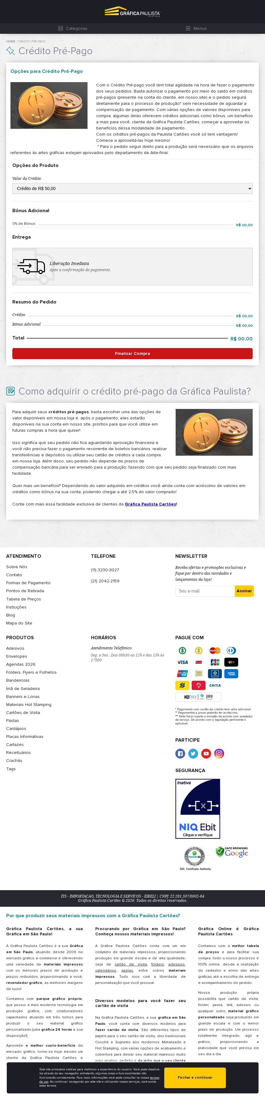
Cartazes (15, 744)
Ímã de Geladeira (23, 688)
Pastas (12, 720)
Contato (14, 574)
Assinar (244, 590)
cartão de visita (131, 964)
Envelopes (16, 656)
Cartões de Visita (23, 712)
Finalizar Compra (132, 353)
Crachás (14, 760)
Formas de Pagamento (28, 582)
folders (157, 964)
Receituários (18, 752)
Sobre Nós (16, 566)
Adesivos (15, 648)
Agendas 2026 (20, 664)
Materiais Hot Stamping (28, 704)
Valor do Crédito (26, 178)
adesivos (176, 964)
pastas (127, 970)
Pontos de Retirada (25, 590)
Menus (200, 28)
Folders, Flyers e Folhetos (31, 672)
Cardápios (16, 728)
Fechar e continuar (195, 1077)
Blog (10, 615)
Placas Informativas (24, 736)
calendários (105, 970)
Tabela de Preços (23, 599)
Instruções (16, 607)
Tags (11, 768)
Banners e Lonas (23, 696)
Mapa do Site (19, 623)
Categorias (77, 28)
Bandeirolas (18, 680)
